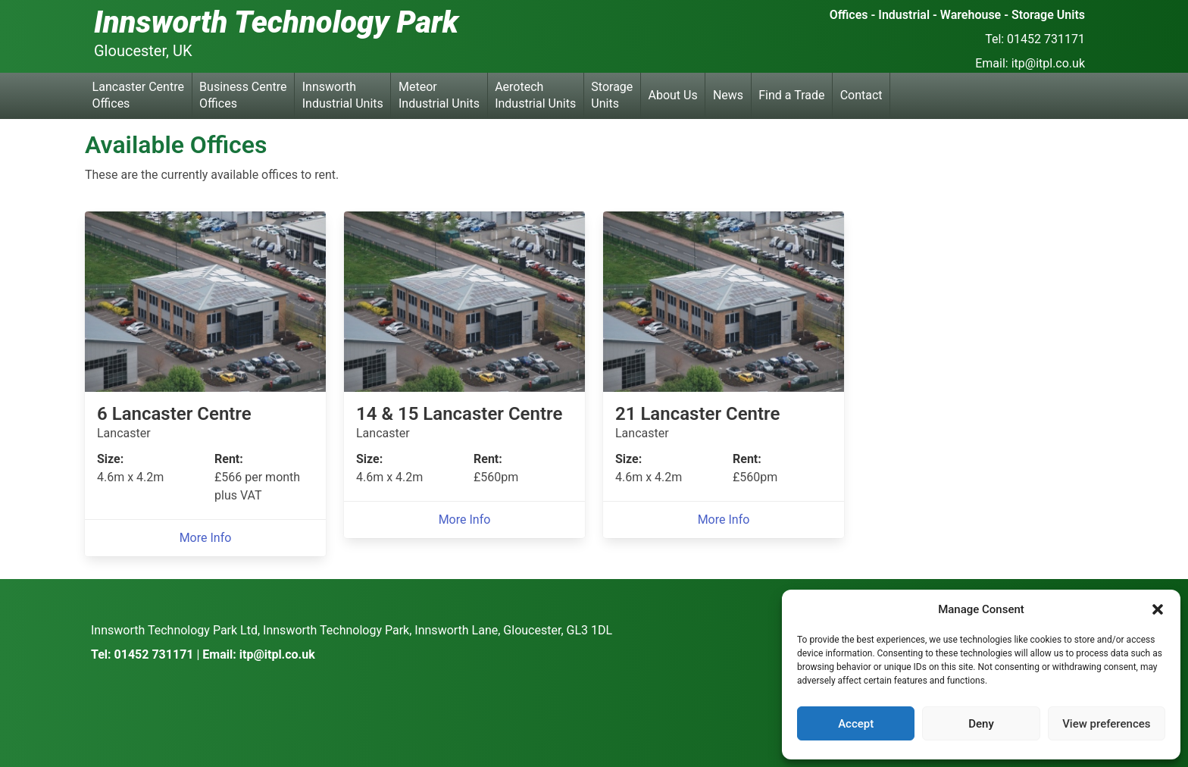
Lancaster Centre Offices (138, 95)
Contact (861, 95)
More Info (206, 538)
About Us (673, 95)
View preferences (1106, 724)
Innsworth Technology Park (276, 22)
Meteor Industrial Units (439, 95)
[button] (1157, 609)
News (728, 95)
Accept (856, 724)
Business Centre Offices (242, 95)
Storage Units (612, 95)
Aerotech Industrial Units (535, 95)
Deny (981, 724)
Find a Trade (791, 95)
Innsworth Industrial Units (342, 95)
